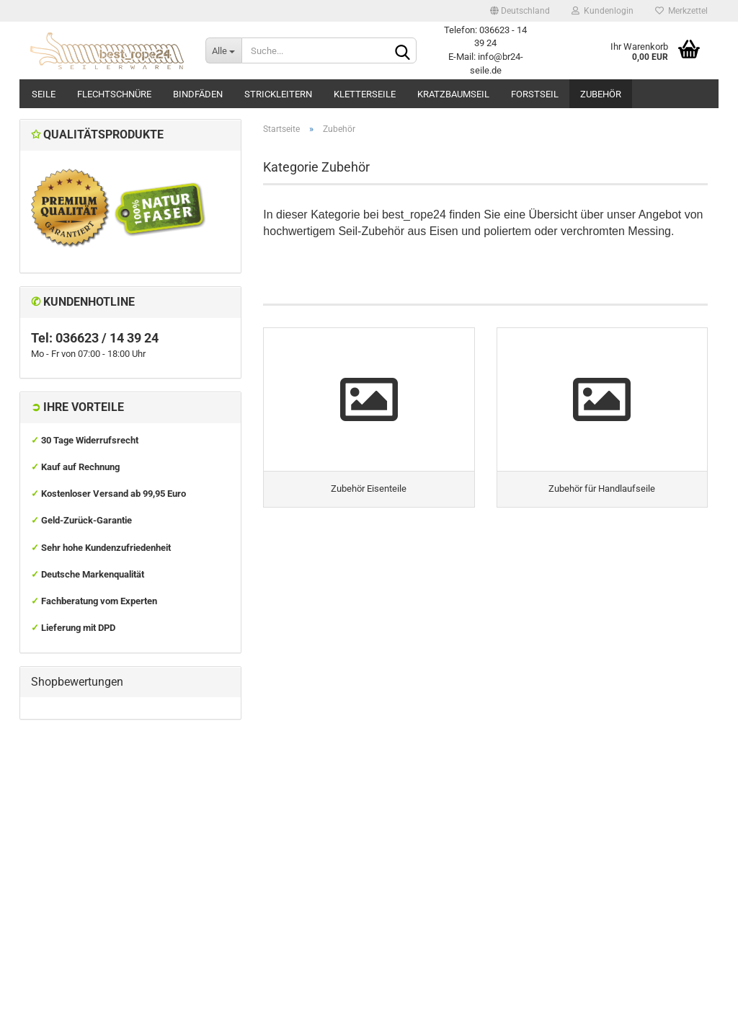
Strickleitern (278, 94)
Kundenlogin (602, 11)
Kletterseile (365, 94)
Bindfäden (198, 94)
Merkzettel (681, 11)
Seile (43, 94)
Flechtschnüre (114, 94)
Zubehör (600, 94)
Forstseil (535, 94)
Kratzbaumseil (453, 94)
